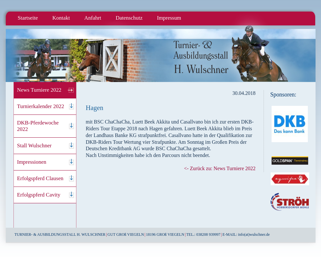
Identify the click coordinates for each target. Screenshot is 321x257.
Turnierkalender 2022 (40, 106)
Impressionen (31, 162)
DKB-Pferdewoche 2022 (38, 126)
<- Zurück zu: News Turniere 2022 (220, 168)
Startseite (28, 18)
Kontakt (61, 18)
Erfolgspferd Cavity (38, 195)
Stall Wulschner (34, 145)
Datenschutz (129, 18)
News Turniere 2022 (39, 90)
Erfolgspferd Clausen (40, 178)
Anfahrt (92, 18)
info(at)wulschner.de (254, 234)
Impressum (169, 18)
